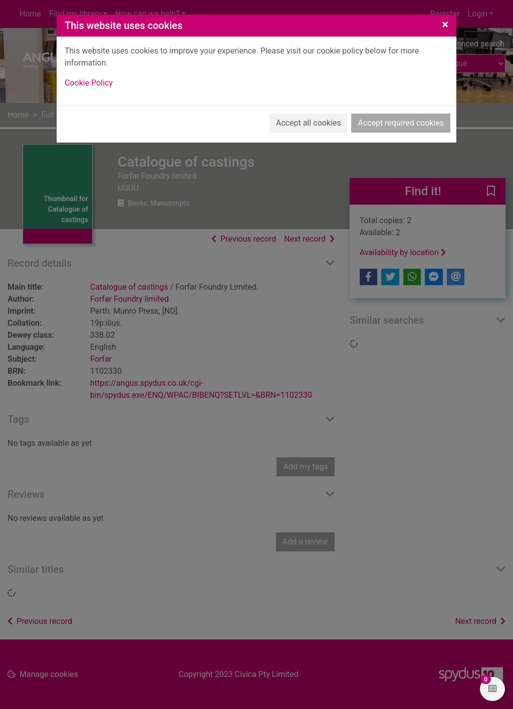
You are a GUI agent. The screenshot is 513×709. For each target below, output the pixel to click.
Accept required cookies (401, 123)
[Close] (445, 25)
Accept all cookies (308, 123)
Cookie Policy (89, 83)
